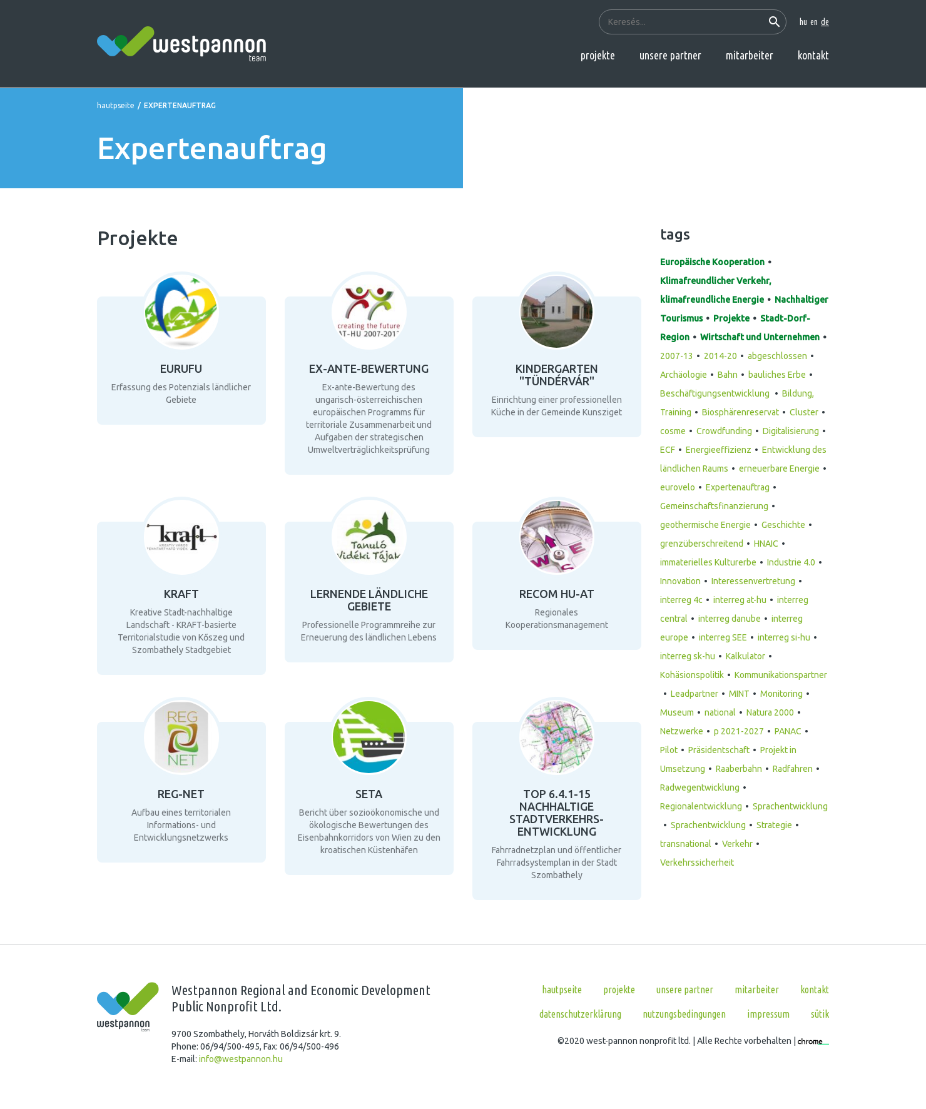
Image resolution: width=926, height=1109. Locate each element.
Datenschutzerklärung (580, 1014)
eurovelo (677, 487)
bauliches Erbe (777, 375)
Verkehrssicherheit (697, 863)
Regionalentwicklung (701, 806)
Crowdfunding (724, 431)
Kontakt (813, 55)
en (814, 22)
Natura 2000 (770, 712)
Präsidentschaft (719, 750)
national (720, 712)
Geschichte (783, 525)
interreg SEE (723, 637)
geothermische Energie (705, 525)
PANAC (788, 731)
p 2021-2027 (739, 731)
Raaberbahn (739, 769)
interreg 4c (681, 600)
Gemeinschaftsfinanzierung (714, 506)
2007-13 (676, 356)
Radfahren (793, 769)
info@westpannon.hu (241, 1059)
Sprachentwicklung (708, 825)
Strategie (774, 825)
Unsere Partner (670, 55)
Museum (677, 712)
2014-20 (720, 356)
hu (803, 22)
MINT (739, 694)
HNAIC (766, 544)
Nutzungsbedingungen (684, 1014)
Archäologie (683, 375)
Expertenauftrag (738, 487)
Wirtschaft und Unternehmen (760, 337)
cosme (673, 431)
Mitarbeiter (749, 55)
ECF (667, 450)
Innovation (680, 581)
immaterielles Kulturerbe (708, 562)
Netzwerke (681, 731)
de (825, 22)
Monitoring (781, 694)
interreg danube (729, 619)
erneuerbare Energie (779, 468)
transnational (685, 844)
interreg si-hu (784, 637)
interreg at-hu (739, 600)
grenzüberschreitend (701, 544)
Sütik (820, 1014)
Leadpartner (694, 694)
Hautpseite (116, 105)
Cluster (804, 412)
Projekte (598, 55)
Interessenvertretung (753, 581)
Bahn (728, 375)
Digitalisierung (791, 431)
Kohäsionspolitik (692, 675)
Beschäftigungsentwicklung (715, 393)
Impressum (768, 1014)
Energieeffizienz (718, 450)
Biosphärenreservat (740, 412)
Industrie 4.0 (791, 562)
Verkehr (737, 844)
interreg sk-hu (687, 656)
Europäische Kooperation (712, 262)
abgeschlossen (777, 356)
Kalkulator (745, 656)
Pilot (669, 750)
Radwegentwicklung (700, 787)
